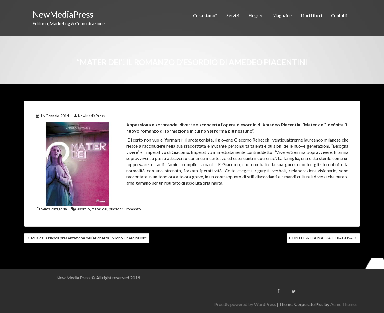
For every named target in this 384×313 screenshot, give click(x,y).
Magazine (282, 15)
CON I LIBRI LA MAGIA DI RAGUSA (321, 238)
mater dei (99, 209)
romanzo (133, 209)
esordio (83, 209)
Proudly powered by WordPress (296, 304)
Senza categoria (54, 209)
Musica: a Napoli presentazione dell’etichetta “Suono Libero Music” (89, 238)
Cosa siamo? (205, 15)
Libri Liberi (311, 15)
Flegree (256, 15)
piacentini (117, 209)
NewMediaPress (62, 14)
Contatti (339, 15)
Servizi (232, 15)
